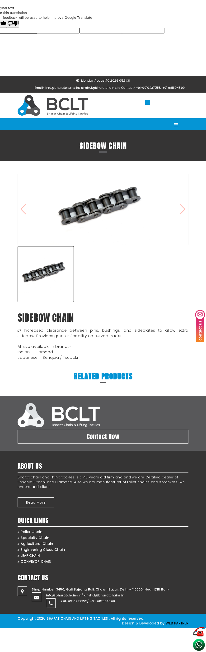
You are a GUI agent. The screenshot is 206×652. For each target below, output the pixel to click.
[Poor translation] (13, 24)
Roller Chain (30, 531)
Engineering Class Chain (41, 549)
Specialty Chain (33, 537)
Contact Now (103, 436)
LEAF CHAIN (29, 555)
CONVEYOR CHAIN (34, 561)
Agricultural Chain (35, 543)
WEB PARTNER (177, 623)
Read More (36, 502)
